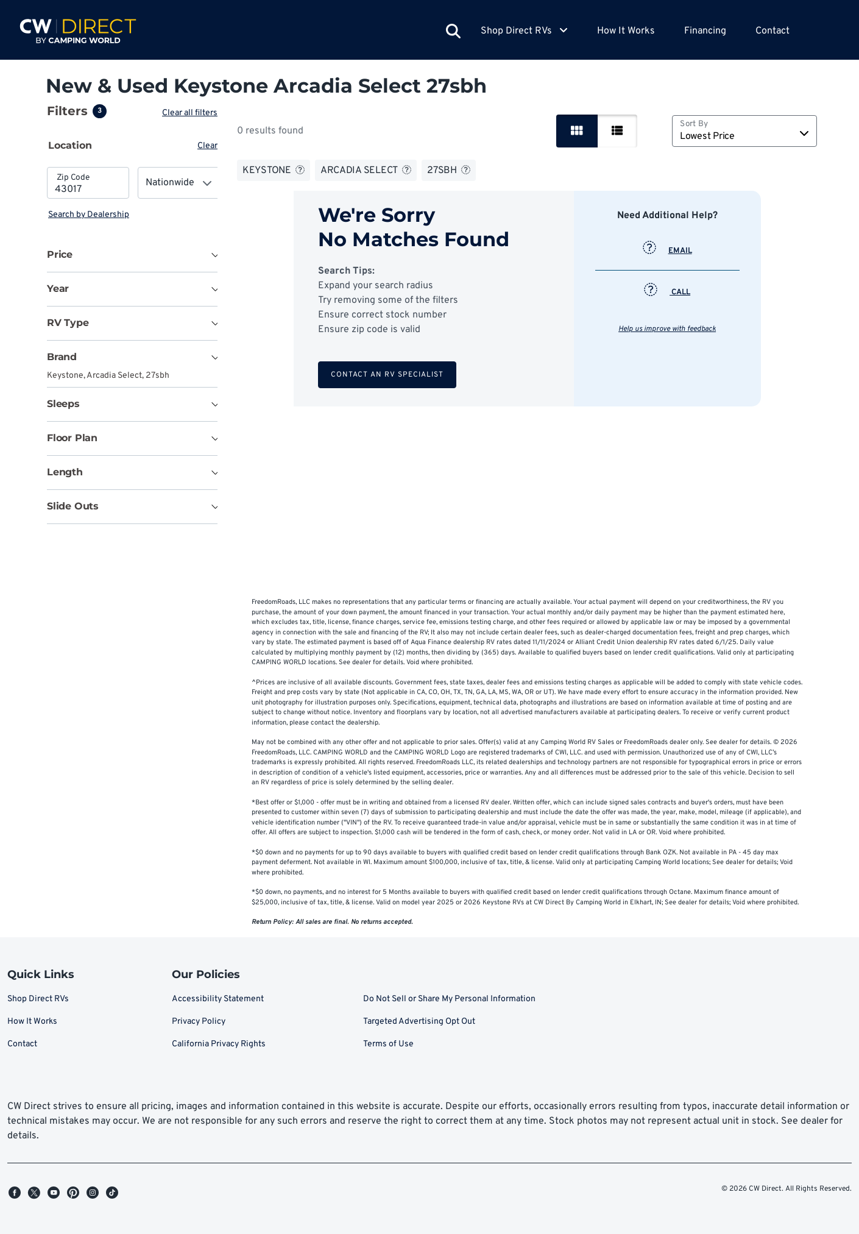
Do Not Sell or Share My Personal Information (449, 999)
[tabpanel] (133, 194)
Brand (62, 357)
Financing (705, 31)
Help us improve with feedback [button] (668, 329)
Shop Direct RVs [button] (524, 31)
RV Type (68, 322)
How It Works (626, 31)
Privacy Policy (198, 1021)
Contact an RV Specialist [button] (388, 375)
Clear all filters (192, 113)
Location (70, 145)
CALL (668, 292)
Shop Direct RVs (38, 999)
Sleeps (63, 404)
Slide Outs (73, 506)
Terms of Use (388, 1044)
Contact (772, 31)
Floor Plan (72, 438)
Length (65, 472)
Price (59, 254)
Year (58, 288)
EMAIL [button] (668, 251)
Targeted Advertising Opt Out (419, 1021)
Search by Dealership (88, 215)
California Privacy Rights (219, 1044)
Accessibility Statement (218, 999)
